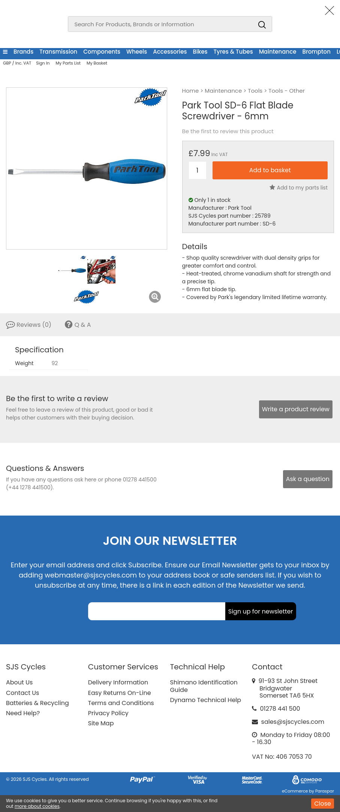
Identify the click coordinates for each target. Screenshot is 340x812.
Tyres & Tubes (233, 52)
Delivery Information (118, 682)
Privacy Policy (108, 713)
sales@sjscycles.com (293, 721)
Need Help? (23, 713)
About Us (19, 682)
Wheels (136, 52)
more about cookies (37, 806)
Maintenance (278, 52)
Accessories (170, 52)
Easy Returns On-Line (119, 693)
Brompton (316, 52)
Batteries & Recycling (37, 703)
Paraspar (324, 791)
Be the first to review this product (228, 131)
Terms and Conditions (121, 703)
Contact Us (22, 693)
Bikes (200, 52)
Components (101, 52)
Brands (23, 52)
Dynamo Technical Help (205, 700)
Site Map (101, 723)
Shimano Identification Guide (204, 686)
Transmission (58, 52)
